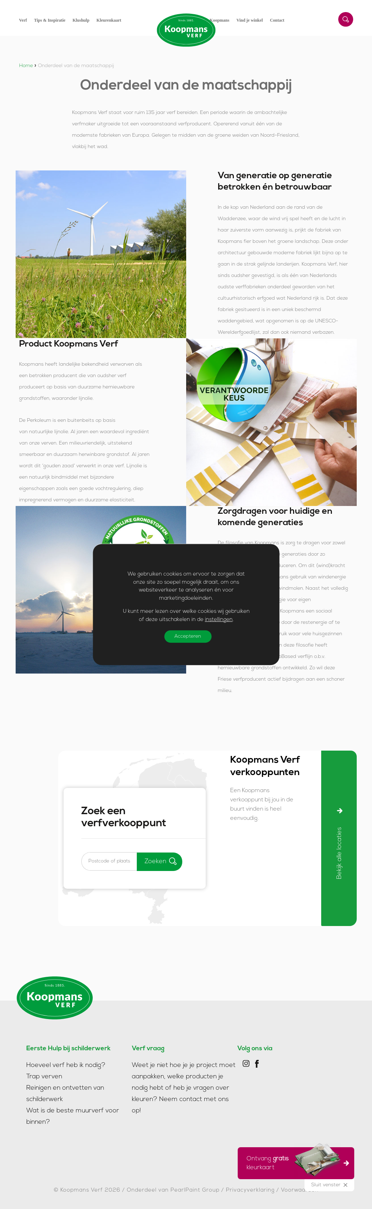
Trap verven (44, 1075)
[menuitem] (26, 20)
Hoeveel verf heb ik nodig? (66, 1064)
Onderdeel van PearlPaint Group (173, 1189)
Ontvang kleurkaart (294, 1162)
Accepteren (188, 636)
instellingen (218, 619)
